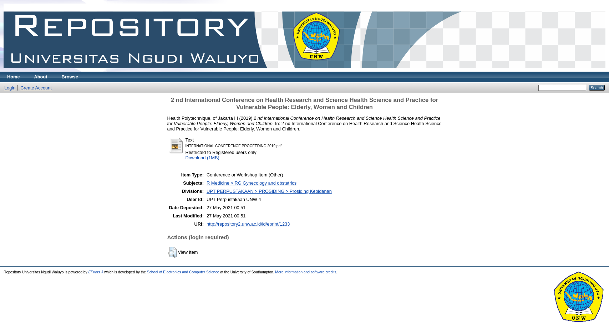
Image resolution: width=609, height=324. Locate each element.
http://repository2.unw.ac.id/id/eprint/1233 (248, 224)
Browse (70, 76)
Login (9, 88)
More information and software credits (305, 272)
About (40, 76)
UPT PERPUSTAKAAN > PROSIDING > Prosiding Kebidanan (269, 191)
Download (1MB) (202, 157)
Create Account (36, 88)
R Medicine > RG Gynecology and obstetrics (251, 183)
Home (13, 76)
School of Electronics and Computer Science (183, 272)
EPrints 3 (95, 272)
